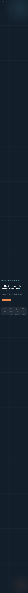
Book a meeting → (6, 300)
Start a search (15, 300)
